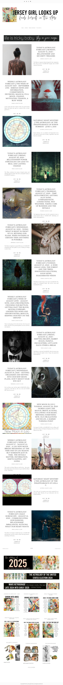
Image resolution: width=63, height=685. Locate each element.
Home (31, 548)
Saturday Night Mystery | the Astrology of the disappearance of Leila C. (46, 482)
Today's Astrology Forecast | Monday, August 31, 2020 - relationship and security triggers (46, 52)
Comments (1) (17, 181)
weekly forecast (32, 27)
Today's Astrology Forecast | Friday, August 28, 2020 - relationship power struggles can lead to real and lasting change (17, 159)
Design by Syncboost (39, 683)
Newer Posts (5, 548)
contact (26, 27)
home (22, 27)
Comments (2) (46, 141)
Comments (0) (46, 71)
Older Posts (57, 548)
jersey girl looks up (30, 683)
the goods (38, 27)
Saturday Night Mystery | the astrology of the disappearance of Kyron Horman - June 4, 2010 (46, 123)
